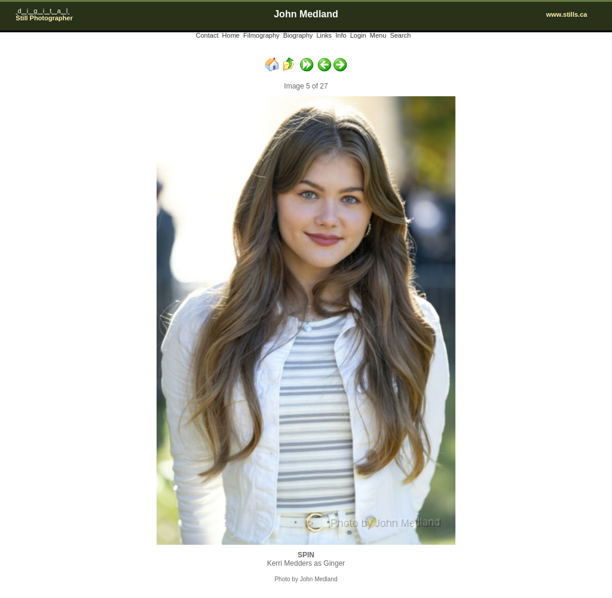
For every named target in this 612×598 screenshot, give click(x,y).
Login (358, 35)
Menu (378, 35)
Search (400, 35)
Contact (207, 35)
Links (324, 35)
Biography (298, 35)
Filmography (261, 35)
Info (340, 35)
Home (231, 35)
